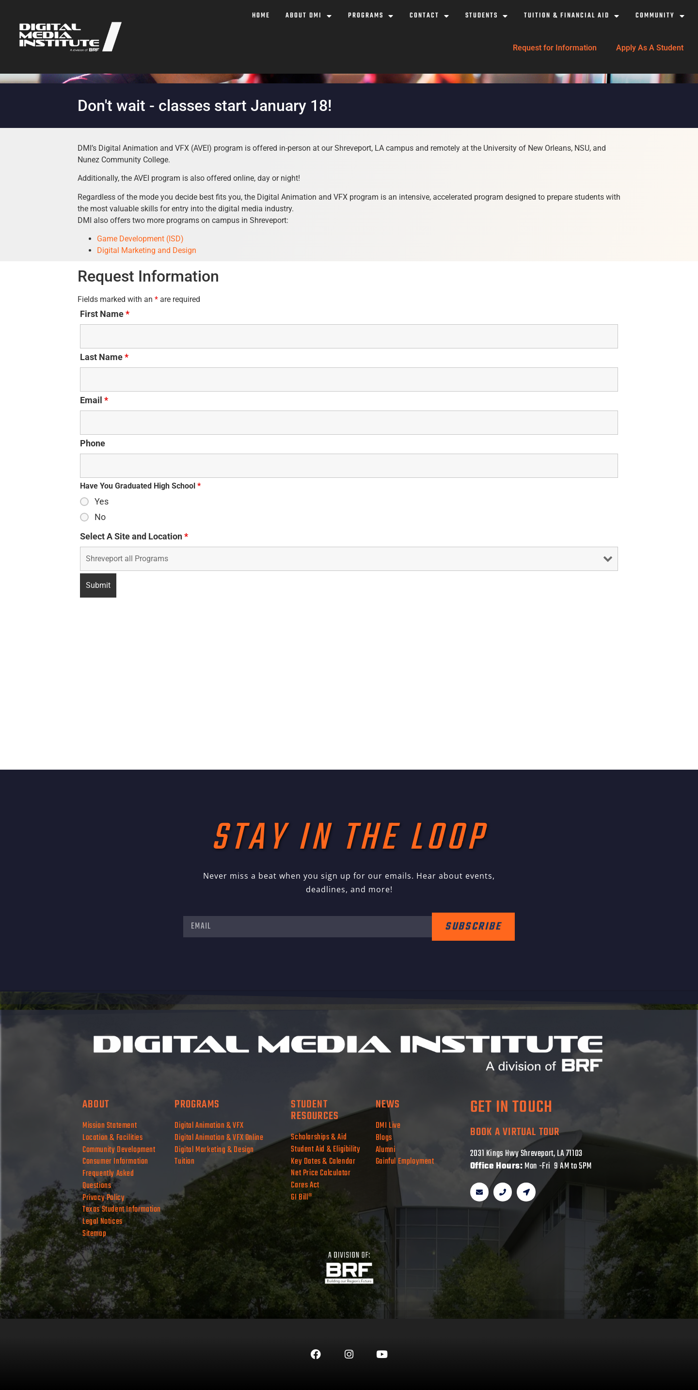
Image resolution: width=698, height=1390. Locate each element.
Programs (371, 16)
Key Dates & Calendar (323, 1161)
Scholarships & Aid (319, 1137)
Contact (430, 16)
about (95, 1104)
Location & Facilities (112, 1137)
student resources (315, 1110)
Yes (102, 501)
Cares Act (305, 1185)
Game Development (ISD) (140, 238)
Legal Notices (102, 1221)
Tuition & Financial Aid (572, 16)
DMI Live (388, 1125)
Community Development (119, 1149)
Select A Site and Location (134, 536)
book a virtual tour (515, 1132)
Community (660, 16)
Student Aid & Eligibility (325, 1149)
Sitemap (94, 1233)
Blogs (384, 1137)
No (100, 517)
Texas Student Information (121, 1209)
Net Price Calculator (320, 1173)
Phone (92, 443)
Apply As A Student (649, 47)
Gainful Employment (405, 1161)
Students (486, 16)
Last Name (104, 357)
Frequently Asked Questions (108, 1179)
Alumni (386, 1149)
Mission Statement (109, 1125)
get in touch (511, 1108)
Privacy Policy (103, 1197)
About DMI (309, 16)
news (388, 1104)
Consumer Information (115, 1161)
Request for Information (555, 47)
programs (197, 1104)
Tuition (184, 1161)
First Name (104, 314)
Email (94, 400)
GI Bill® (301, 1197)
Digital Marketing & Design (214, 1149)
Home (261, 15)
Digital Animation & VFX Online (218, 1137)
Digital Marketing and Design (146, 250)
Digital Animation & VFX (208, 1125)
